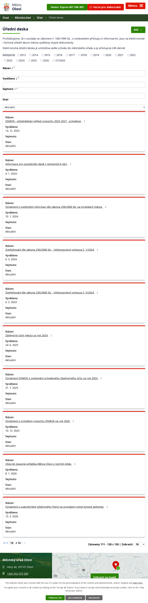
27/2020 (60, 60)
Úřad (40, 17)
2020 (108, 55)
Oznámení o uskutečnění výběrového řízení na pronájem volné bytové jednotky (57, 507)
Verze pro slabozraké (107, 7)
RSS (138, 29)
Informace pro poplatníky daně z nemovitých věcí (38, 164)
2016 (59, 55)
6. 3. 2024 (11, 259)
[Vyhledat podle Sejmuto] (74, 96)
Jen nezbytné (75, 597)
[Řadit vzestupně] (14, 66)
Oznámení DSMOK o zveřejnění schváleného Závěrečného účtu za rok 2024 (54, 378)
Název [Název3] (8, 68)
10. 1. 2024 (11, 216)
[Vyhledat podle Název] (74, 73)
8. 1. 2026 (11, 473)
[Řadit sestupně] (14, 68)
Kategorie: (9, 54)
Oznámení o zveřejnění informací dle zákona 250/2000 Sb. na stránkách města (56, 207)
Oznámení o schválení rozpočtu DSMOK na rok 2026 (40, 421)
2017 (72, 55)
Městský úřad (23, 17)
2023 (9, 60)
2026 (46, 60)
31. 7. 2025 (11, 387)
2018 (84, 55)
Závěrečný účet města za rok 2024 (29, 335)
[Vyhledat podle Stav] (74, 107)
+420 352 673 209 (17, 573)
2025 (34, 60)
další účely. (138, 583)
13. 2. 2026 (11, 516)
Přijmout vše (55, 597)
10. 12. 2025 (12, 430)
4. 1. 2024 (11, 173)
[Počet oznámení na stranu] (139, 544)
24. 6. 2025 (11, 345)
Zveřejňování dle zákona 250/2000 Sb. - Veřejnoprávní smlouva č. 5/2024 (52, 292)
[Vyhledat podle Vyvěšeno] (74, 85)
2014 (35, 55)
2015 (47, 55)
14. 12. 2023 (12, 130)
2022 (133, 55)
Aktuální (10, 146)
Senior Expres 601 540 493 (67, 7)
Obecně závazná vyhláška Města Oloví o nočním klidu (41, 464)
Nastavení (94, 597)
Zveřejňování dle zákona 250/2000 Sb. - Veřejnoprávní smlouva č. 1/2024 (52, 249)
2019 (96, 55)
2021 (120, 55)
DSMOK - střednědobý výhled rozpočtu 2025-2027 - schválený (45, 121)
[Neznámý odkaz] (4, 542)
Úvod (6, 17)
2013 (23, 55)
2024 (21, 60)
